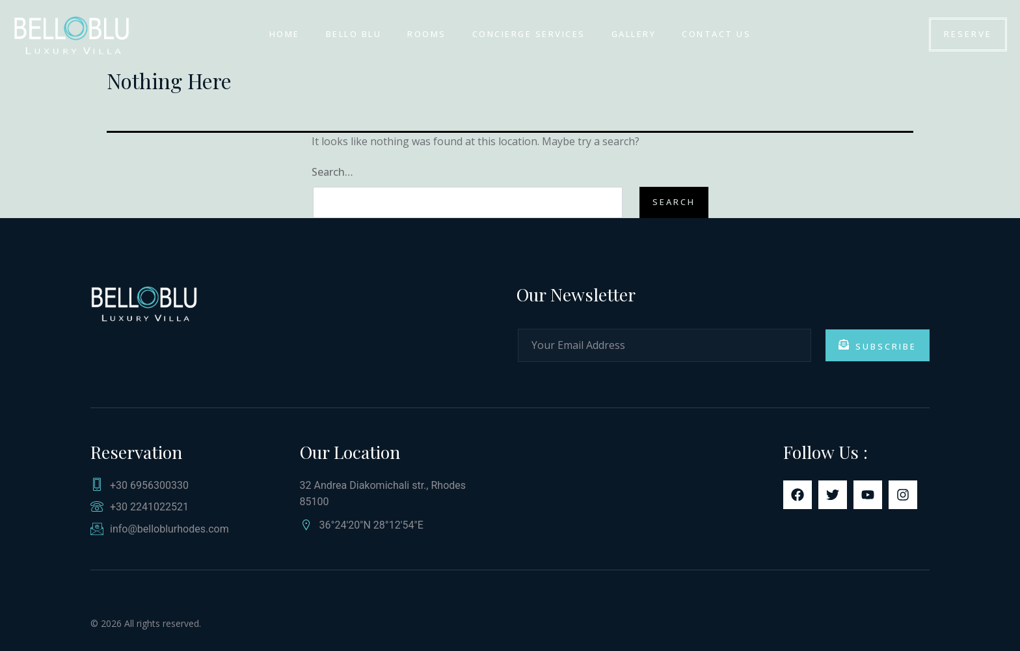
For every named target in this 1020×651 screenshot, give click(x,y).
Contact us (716, 34)
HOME (284, 34)
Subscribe (878, 345)
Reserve (968, 34)
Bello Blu (354, 34)
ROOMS (426, 34)
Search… (332, 172)
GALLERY (633, 34)
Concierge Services (528, 34)
